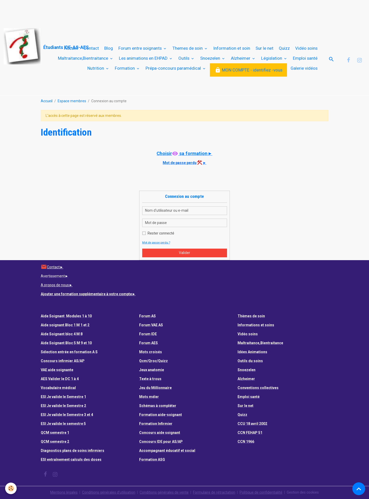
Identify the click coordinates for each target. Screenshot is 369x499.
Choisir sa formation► (184, 153)
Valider (184, 253)
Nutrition (96, 68)
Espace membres (72, 101)
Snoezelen (210, 58)
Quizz (284, 48)
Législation (272, 58)
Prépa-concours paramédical (174, 68)
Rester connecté (161, 233)
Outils (184, 58)
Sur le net (264, 48)
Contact (91, 48)
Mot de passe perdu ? (156, 242)
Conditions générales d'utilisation (108, 492)
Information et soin (231, 48)
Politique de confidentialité (261, 492)
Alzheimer (241, 58)
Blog (108, 48)
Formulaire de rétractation (214, 492)
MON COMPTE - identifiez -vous (248, 70)
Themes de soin (188, 48)
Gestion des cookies (303, 492)
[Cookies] (11, 488)
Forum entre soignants (140, 48)
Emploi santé (305, 58)
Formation (125, 68)
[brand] (27, 46)
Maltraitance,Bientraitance (83, 58)
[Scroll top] (358, 488)
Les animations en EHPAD (144, 58)
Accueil (71, 48)
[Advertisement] (93, 11)
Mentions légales (64, 492)
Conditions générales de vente (164, 492)
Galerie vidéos (304, 68)
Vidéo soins (306, 48)
